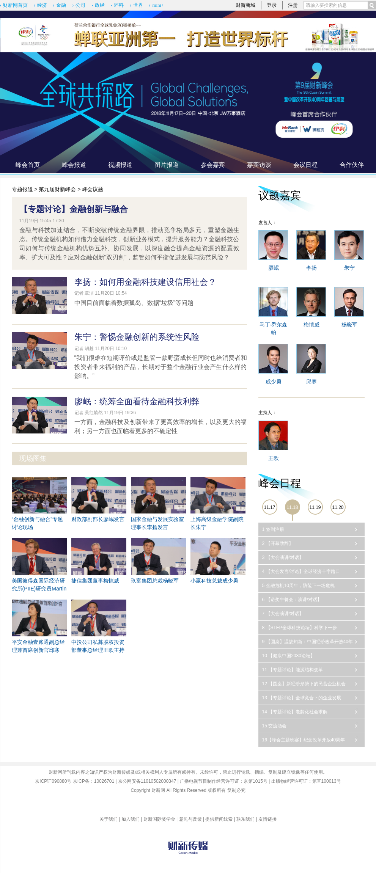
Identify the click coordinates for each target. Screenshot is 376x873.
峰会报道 (74, 165)
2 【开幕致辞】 (277, 543)
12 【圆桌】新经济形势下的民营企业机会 (304, 683)
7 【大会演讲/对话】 (283, 613)
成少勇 (274, 381)
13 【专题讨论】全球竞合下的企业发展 (301, 697)
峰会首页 (28, 165)
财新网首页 (15, 5)
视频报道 (120, 165)
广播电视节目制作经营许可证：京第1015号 (223, 781)
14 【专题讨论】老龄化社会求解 (295, 711)
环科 (119, 5)
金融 (61, 5)
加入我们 (130, 819)
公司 (80, 5)
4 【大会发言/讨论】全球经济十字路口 (301, 571)
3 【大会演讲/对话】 (283, 557)
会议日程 (305, 165)
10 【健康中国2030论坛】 (288, 655)
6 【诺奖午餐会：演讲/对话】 (292, 599)
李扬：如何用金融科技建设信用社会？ (145, 282)
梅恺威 (311, 325)
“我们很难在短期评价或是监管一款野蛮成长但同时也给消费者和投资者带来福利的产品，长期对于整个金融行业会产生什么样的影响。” (160, 367)
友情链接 (267, 819)
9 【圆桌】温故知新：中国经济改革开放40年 (307, 641)
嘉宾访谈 (259, 165)
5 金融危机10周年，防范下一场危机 (298, 585)
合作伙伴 (352, 165)
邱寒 (311, 381)
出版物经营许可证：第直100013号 (306, 781)
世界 (138, 5)
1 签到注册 (273, 529)
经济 (42, 5)
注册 (293, 5)
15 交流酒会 (274, 726)
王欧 (273, 458)
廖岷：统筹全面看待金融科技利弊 (137, 401)
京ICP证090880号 (53, 781)
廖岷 (273, 268)
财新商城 (245, 5)
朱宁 (349, 268)
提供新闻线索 (219, 819)
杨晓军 (349, 325)
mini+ (158, 5)
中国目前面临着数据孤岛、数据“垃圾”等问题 (134, 303)
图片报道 (166, 165)
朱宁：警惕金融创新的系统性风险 (137, 337)
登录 (272, 5)
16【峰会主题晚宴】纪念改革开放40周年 (303, 740)
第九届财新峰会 (57, 189)
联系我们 (245, 819)
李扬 (311, 268)
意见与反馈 (190, 819)
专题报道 (22, 189)
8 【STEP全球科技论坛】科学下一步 (299, 627)
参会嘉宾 (213, 165)
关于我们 (108, 819)
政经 (100, 5)
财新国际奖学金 (159, 819)
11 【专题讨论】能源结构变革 (292, 669)
